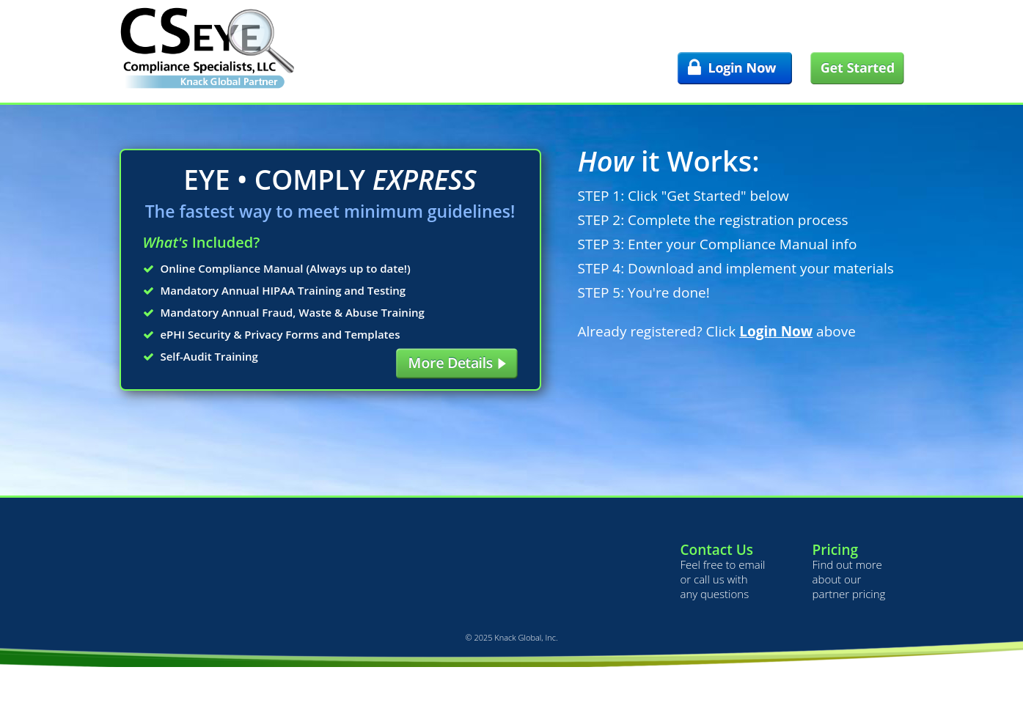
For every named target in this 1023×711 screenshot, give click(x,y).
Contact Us (717, 549)
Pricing (836, 549)
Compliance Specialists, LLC (208, 47)
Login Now (776, 331)
